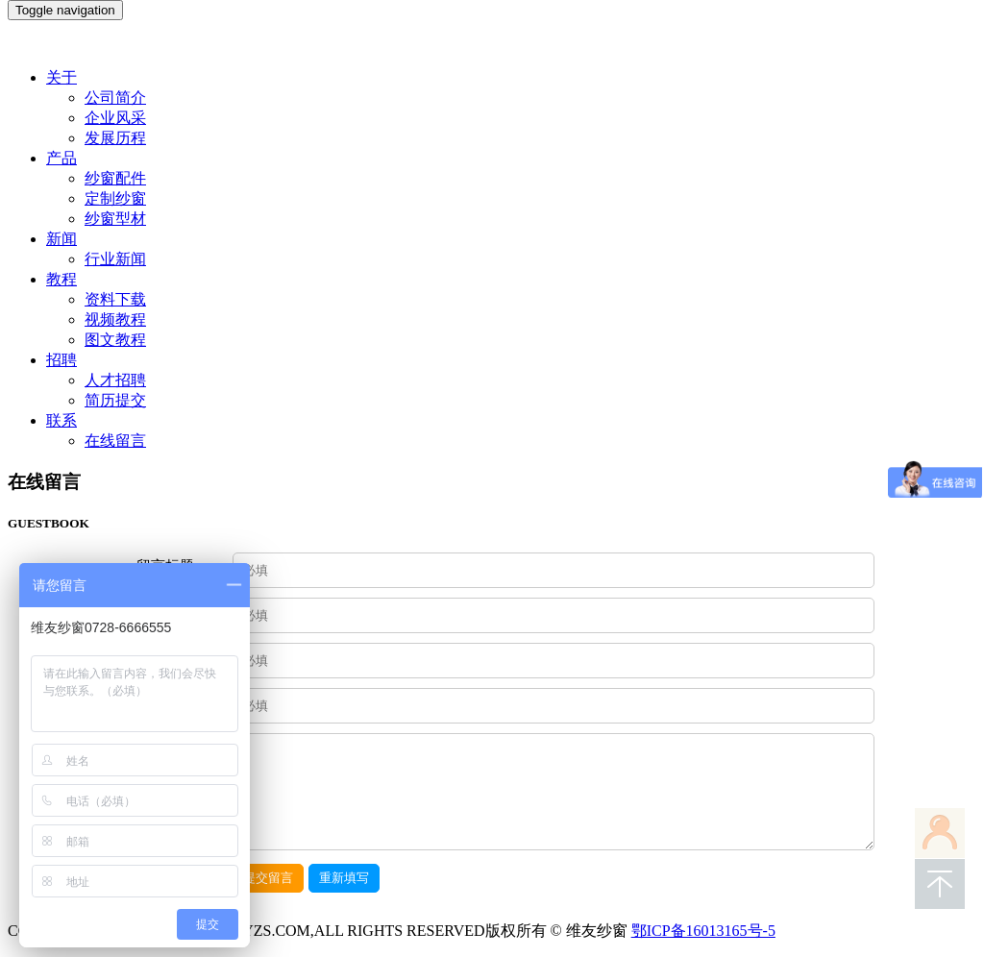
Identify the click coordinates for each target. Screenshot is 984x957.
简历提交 (115, 400)
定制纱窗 (115, 198)
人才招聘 (115, 380)
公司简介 (115, 97)
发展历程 (115, 138)
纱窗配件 (115, 178)
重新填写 (344, 878)
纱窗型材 (115, 218)
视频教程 (115, 319)
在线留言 (115, 440)
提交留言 (268, 878)
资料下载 (115, 299)
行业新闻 (115, 259)
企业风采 (115, 118)
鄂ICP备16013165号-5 (703, 930)
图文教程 (115, 339)
